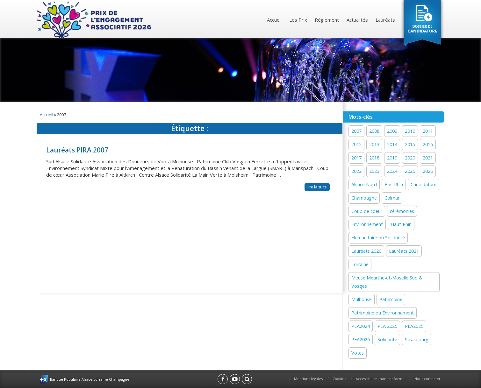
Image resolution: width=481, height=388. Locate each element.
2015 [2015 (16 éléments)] (410, 144)
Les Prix (298, 20)
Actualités (357, 20)
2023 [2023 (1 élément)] (374, 171)
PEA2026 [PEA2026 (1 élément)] (360, 339)
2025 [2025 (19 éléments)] (410, 171)
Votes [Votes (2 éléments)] (357, 353)
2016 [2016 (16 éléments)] (428, 144)
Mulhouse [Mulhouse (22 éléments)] (361, 299)
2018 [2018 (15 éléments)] (374, 158)
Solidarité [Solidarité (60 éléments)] (387, 339)
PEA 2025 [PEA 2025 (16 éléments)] (387, 326)
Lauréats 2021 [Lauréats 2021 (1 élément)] (404, 251)
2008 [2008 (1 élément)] (374, 131)
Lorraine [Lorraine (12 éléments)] (360, 264)
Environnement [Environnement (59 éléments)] (367, 224)
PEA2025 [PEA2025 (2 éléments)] (414, 326)
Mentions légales (308, 378)
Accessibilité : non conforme (380, 378)
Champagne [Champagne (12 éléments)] (364, 198)
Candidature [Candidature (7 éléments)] (423, 184)
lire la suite (317, 187)
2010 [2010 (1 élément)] (410, 131)
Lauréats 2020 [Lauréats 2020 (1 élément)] (366, 251)
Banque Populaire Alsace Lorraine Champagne (89, 379)
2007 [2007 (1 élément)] (356, 131)
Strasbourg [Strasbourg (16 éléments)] (416, 339)
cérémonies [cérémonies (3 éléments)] (402, 211)
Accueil (274, 20)
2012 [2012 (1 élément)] (356, 144)
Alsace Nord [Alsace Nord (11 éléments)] (364, 184)
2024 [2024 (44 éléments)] (392, 171)
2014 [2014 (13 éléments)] (392, 144)
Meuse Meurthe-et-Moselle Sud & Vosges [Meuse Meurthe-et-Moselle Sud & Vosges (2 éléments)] (386, 282)
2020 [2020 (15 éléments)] (410, 158)
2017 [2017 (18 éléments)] (356, 158)
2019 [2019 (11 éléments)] (392, 158)
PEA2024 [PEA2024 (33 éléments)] (360, 326)
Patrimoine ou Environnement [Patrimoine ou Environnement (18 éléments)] (382, 313)
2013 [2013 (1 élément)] (374, 144)
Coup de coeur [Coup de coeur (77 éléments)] (366, 211)
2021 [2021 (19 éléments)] (428, 158)
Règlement (327, 20)
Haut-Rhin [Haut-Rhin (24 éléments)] (401, 224)
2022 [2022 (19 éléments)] (356, 171)
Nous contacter (427, 378)
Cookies (339, 378)
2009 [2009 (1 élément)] (392, 131)
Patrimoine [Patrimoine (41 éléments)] (390, 299)
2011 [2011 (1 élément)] (428, 131)
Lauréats (385, 20)
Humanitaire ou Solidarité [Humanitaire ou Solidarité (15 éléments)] (378, 238)
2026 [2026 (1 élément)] (428, 171)
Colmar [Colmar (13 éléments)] (391, 198)
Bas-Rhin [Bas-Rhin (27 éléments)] (393, 184)
